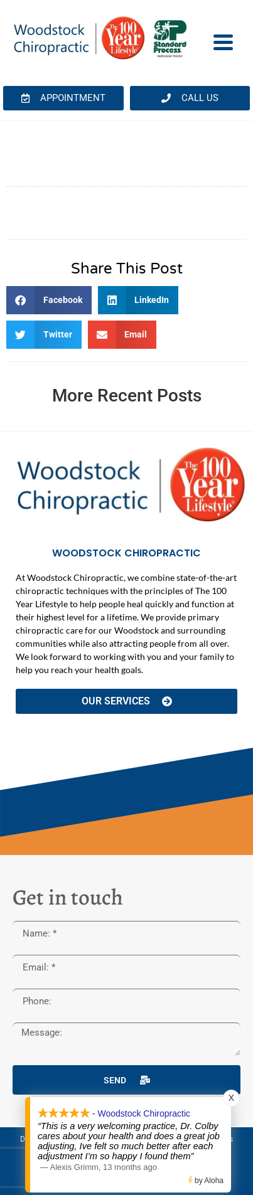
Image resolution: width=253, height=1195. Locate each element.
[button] (49, 300)
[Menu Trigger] (223, 41)
